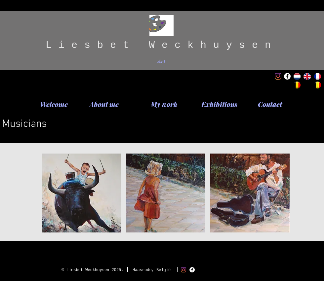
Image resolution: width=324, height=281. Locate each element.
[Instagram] (278, 76)
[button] (81, 193)
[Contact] (269, 104)
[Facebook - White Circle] (287, 76)
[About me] (104, 104)
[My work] (164, 104)
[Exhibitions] (219, 104)
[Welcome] (53, 104)
